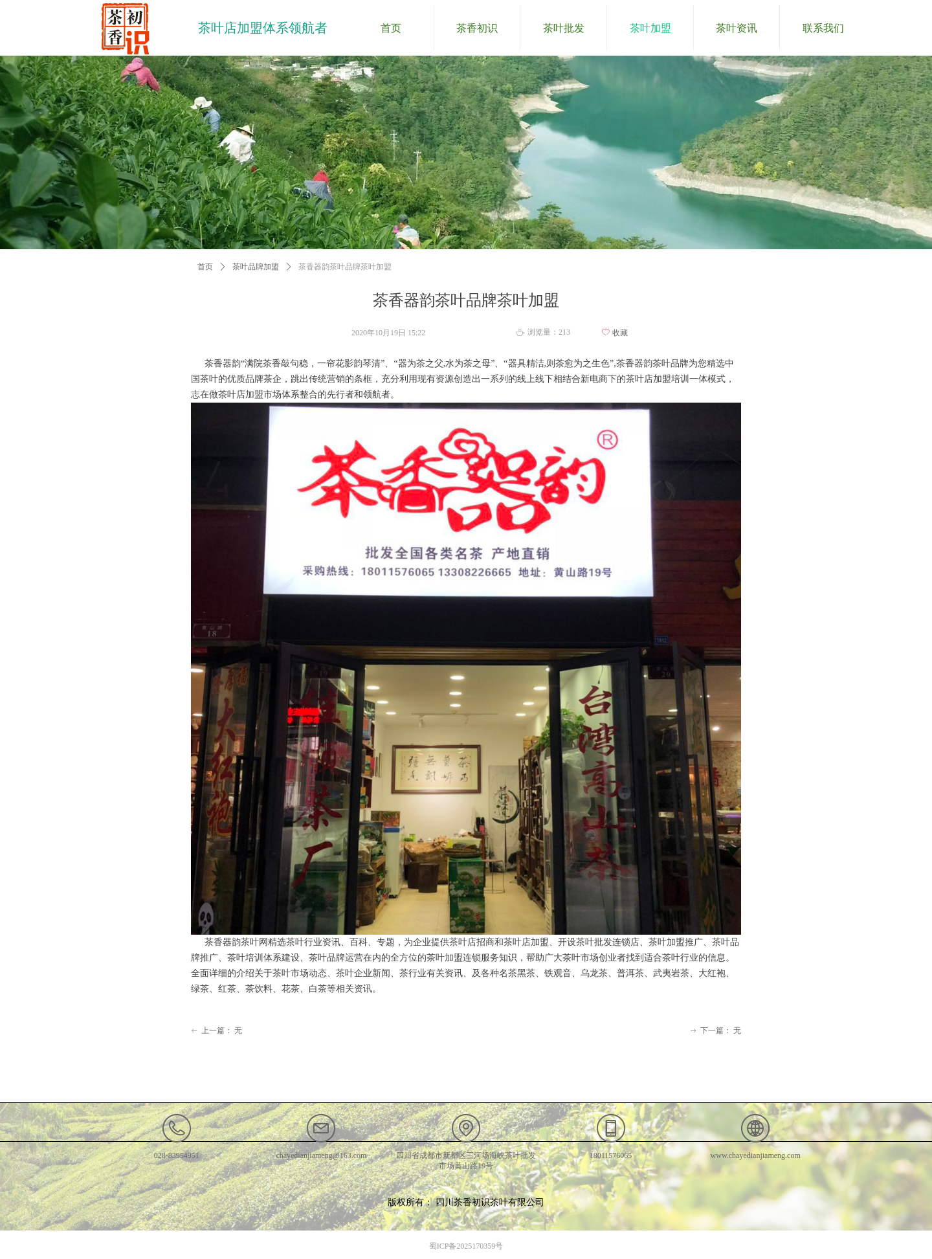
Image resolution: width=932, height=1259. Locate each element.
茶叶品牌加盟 (255, 266)
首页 (205, 266)
